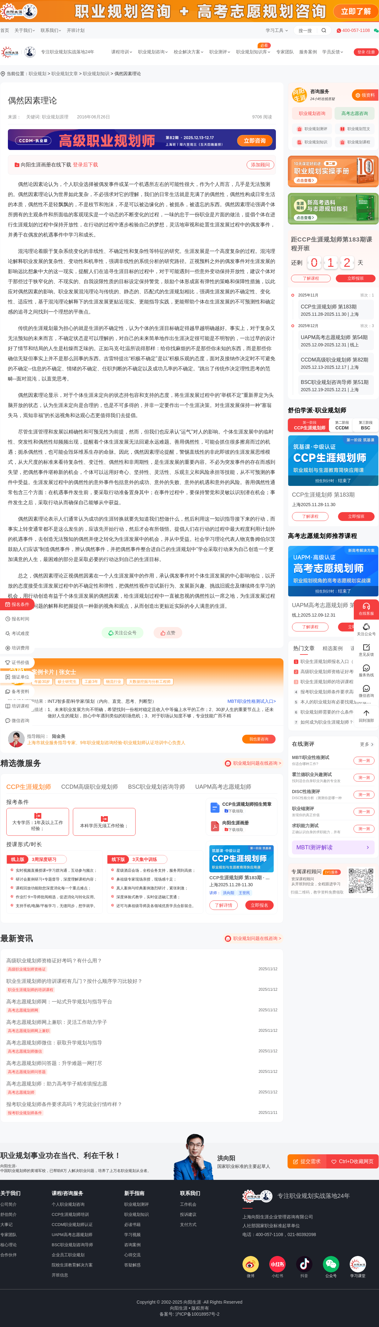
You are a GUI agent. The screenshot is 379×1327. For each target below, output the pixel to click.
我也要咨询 (258, 739)
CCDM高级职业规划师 (89, 787)
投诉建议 (188, 1214)
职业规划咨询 (153, 51)
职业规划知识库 (253, 51)
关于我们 (25, 30)
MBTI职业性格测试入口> (251, 701)
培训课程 (17, 706)
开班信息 (60, 1275)
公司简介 (8, 1204)
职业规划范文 (354, 129)
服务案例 (308, 51)
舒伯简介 (8, 1214)
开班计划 (76, 30)
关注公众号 (124, 634)
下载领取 (233, 811)
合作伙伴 (8, 1254)
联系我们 (51, 30)
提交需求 (307, 1161)
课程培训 (122, 51)
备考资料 (17, 692)
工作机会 (188, 1204)
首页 (4, 30)
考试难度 (17, 634)
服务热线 (366, 670)
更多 (365, 744)
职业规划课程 (354, 142)
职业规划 (37, 73)
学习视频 (132, 1234)
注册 (371, 52)
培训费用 (17, 648)
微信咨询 (17, 721)
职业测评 (220, 51)
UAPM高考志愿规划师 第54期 (329, 605)
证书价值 (17, 663)
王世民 (244, 893)
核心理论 (8, 1244)
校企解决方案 (189, 51)
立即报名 (259, 905)
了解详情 (223, 905)
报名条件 (17, 604)
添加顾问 (260, 165)
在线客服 (366, 608)
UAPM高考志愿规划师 (223, 787)
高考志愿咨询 (354, 113)
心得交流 (132, 1254)
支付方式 (188, 1224)
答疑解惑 (132, 1265)
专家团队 (285, 51)
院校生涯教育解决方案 (72, 1265)
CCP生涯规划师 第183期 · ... (239, 877)
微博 (250, 1267)
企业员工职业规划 (68, 1254)
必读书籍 (132, 1224)
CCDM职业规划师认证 (72, 1224)
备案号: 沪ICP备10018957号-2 (189, 1314)
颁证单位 (17, 677)
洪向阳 (228, 893)
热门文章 (304, 648)
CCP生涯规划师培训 (70, 1214)
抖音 (304, 1267)
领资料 (365, 95)
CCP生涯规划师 (28, 786)
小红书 (277, 1267)
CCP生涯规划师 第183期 (323, 495)
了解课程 (311, 278)
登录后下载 (85, 164)
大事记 (6, 1224)
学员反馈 (333, 51)
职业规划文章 (64, 73)
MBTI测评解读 (314, 847)
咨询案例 (132, 1244)
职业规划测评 (311, 129)
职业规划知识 (96, 73)
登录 (362, 52)
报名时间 (17, 619)
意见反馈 (366, 649)
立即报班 (355, 278)
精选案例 (333, 648)
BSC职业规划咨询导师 (156, 787)
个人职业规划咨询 (68, 1204)
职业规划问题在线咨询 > (257, 763)
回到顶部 (366, 715)
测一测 (364, 760)
